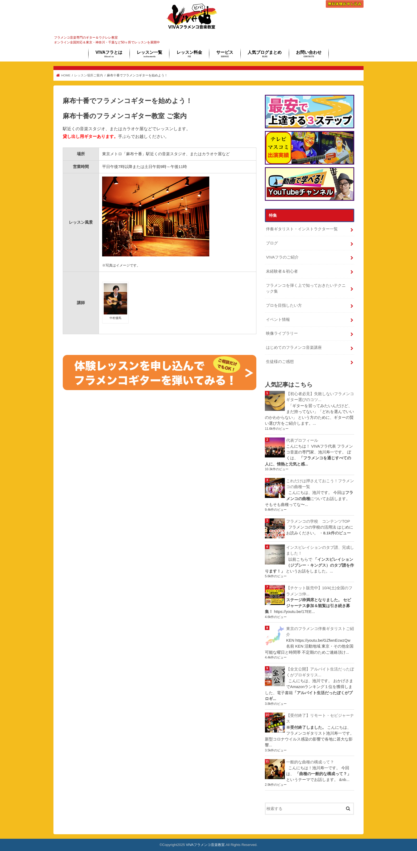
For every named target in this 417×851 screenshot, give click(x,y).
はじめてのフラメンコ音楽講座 (294, 347)
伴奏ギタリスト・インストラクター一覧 (302, 229)
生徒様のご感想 (280, 361)
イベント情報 (278, 319)
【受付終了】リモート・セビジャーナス (320, 718)
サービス (224, 54)
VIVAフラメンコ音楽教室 (205, 845)
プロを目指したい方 (284, 305)
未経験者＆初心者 (282, 271)
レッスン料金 (189, 54)
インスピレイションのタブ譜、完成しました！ (320, 550)
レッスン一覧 (149, 54)
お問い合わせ (309, 54)
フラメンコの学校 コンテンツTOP (318, 521)
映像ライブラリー (282, 333)
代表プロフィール (302, 440)
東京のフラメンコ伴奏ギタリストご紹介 (320, 632)
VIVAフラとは (108, 54)
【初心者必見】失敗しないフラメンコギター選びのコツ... (320, 397)
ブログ (272, 243)
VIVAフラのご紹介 (282, 257)
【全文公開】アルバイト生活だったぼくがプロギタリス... (320, 672)
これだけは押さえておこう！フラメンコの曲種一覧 (320, 484)
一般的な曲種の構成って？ (310, 762)
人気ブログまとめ (265, 54)
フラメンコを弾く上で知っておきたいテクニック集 (306, 288)
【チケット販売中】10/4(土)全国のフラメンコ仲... (319, 591)
